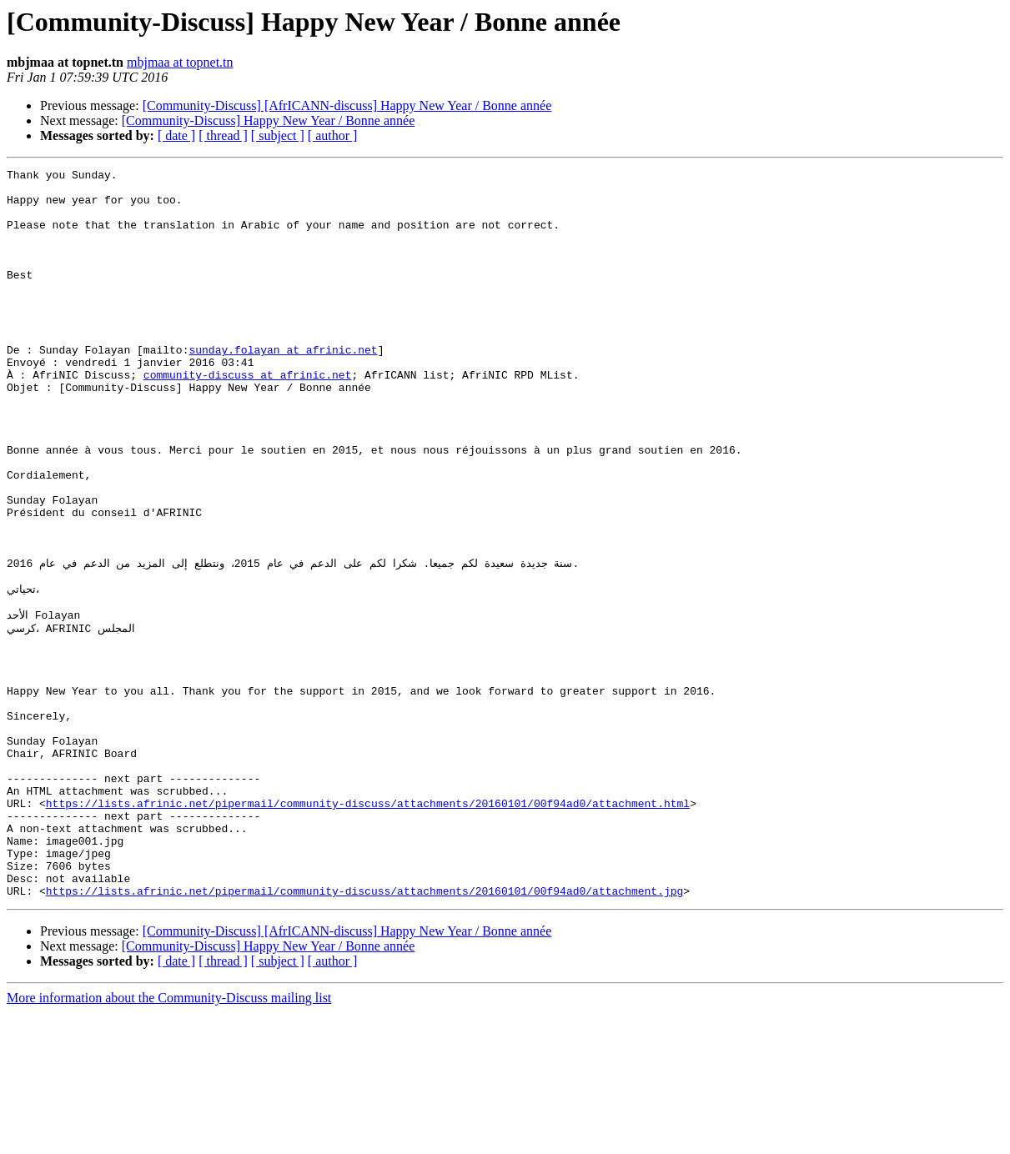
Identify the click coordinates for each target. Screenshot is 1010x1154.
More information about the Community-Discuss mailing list (169, 1139)
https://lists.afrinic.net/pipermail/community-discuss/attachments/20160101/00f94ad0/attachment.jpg (364, 1032)
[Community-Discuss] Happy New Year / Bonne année (268, 120)
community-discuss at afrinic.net (247, 416)
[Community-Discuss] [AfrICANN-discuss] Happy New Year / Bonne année (347, 105)
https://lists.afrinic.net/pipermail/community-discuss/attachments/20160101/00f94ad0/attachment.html (368, 927)
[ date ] (176, 135)
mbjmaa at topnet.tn (180, 62)
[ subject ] (277, 135)
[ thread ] (223, 135)
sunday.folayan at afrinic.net (282, 386)
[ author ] (333, 135)
